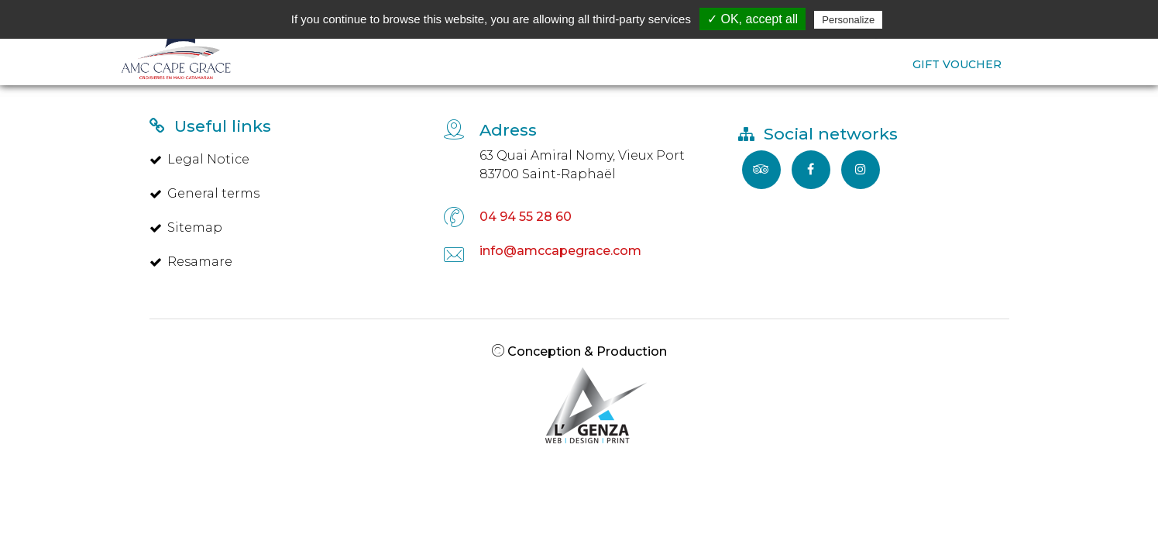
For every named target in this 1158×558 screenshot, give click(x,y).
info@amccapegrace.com (560, 250)
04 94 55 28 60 (525, 216)
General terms (204, 193)
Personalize (848, 20)
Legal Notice (199, 159)
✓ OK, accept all (752, 19)
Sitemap (185, 227)
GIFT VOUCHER (957, 64)
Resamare (190, 261)
